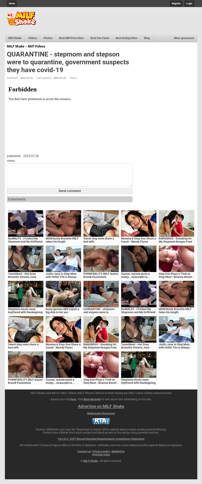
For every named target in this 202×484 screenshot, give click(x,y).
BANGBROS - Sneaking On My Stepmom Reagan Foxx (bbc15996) (175, 246)
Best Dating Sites (126, 38)
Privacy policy (101, 456)
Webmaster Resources (101, 418)
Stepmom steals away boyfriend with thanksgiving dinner (25, 317)
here (73, 404)
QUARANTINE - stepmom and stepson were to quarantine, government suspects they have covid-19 (101, 318)
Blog (147, 38)
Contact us (84, 456)
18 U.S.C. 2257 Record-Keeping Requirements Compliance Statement (101, 443)
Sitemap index (101, 459)
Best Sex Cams (99, 38)
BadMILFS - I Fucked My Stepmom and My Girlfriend (25, 245)
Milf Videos (36, 46)
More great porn (184, 38)
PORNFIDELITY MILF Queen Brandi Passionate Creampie (100, 281)
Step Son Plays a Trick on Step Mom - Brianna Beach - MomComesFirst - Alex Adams (176, 283)
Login (189, 3)
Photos (48, 38)
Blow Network (92, 404)
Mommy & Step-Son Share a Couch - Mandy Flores (138, 245)
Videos (32, 38)
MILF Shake (15, 46)
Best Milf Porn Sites (71, 38)
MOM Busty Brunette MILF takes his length (62, 245)
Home (12, 3)
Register (176, 3)
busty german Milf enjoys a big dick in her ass (62, 315)
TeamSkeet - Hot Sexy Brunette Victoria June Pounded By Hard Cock (22, 281)
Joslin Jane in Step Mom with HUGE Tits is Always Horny (61, 281)
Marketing (118, 456)
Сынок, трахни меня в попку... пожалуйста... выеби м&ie (135, 281)
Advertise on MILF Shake (101, 411)
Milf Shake (15, 38)
